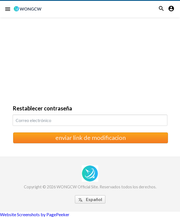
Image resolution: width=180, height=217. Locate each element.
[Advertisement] (90, 58)
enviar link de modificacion (90, 137)
